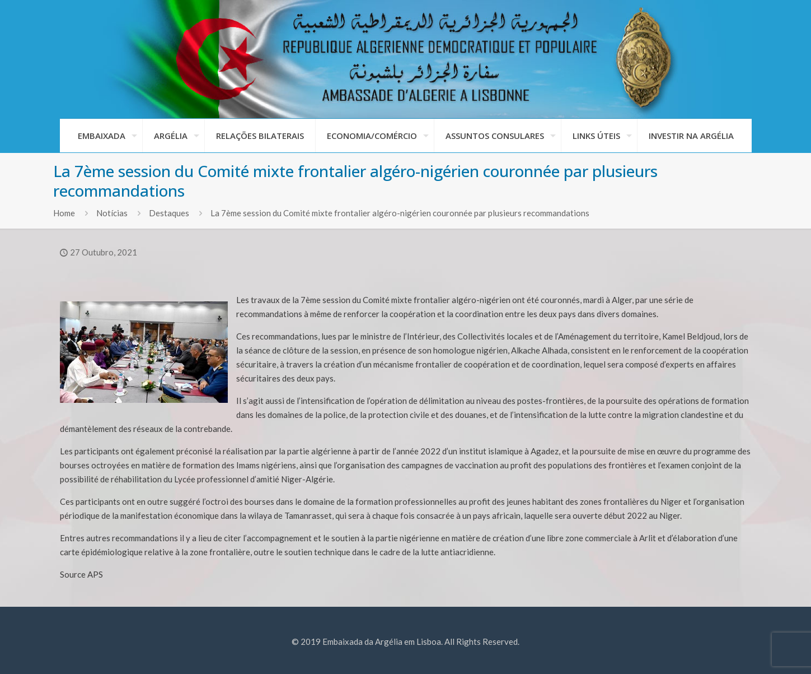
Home (64, 213)
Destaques (169, 213)
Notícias (112, 213)
